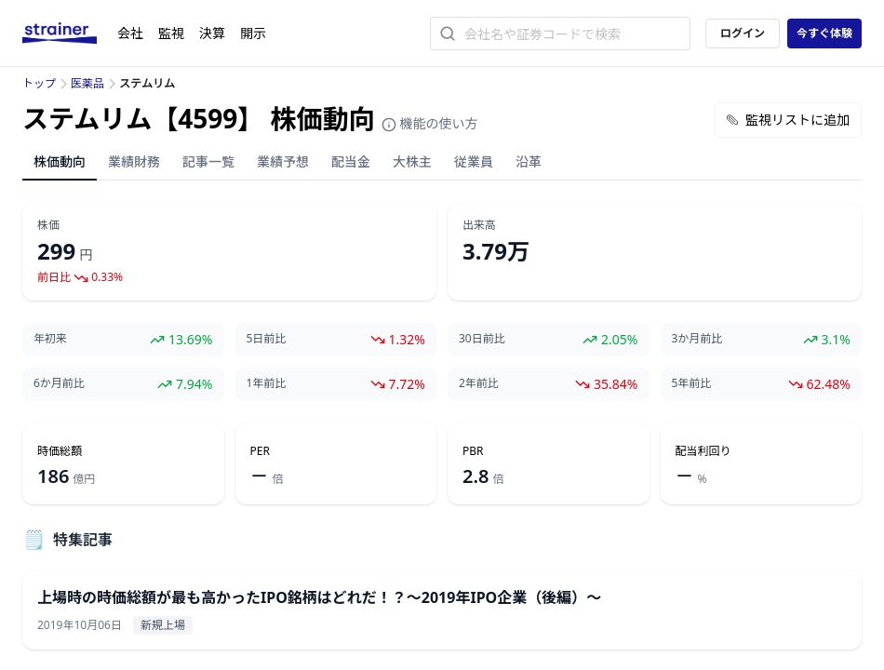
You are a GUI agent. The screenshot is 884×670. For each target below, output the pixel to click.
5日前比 (267, 338)
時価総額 (59, 451)
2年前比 (479, 383)
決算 (212, 33)
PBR (473, 451)
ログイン (742, 33)
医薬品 (87, 83)
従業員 (473, 161)
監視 (171, 33)
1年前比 (267, 383)
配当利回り (703, 451)
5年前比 (692, 383)
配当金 (350, 161)
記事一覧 (208, 161)
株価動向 (59, 161)
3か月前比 (697, 338)
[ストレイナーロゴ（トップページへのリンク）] (69, 33)
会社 (130, 33)
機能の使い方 (430, 123)
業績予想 (283, 161)
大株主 (412, 161)
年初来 (50, 338)
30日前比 (482, 338)
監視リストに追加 (788, 119)
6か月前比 (59, 383)
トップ (39, 83)
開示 (253, 33)
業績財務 (134, 161)
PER (260, 451)
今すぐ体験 (824, 33)
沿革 (529, 161)
